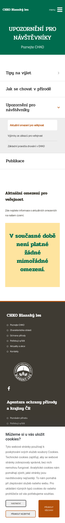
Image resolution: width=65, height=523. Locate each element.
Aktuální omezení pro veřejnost (27, 125)
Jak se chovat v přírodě (28, 89)
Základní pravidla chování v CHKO (26, 146)
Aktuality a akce (17, 346)
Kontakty (14, 351)
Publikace (15, 161)
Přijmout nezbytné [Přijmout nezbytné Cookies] (20, 514)
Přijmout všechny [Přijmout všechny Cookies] (48, 508)
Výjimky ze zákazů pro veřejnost (25, 135)
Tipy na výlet (18, 73)
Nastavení (16, 503)
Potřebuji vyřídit (17, 340)
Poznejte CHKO (17, 324)
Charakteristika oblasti (20, 330)
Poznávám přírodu (19, 418)
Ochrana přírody (18, 335)
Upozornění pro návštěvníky (20, 107)
